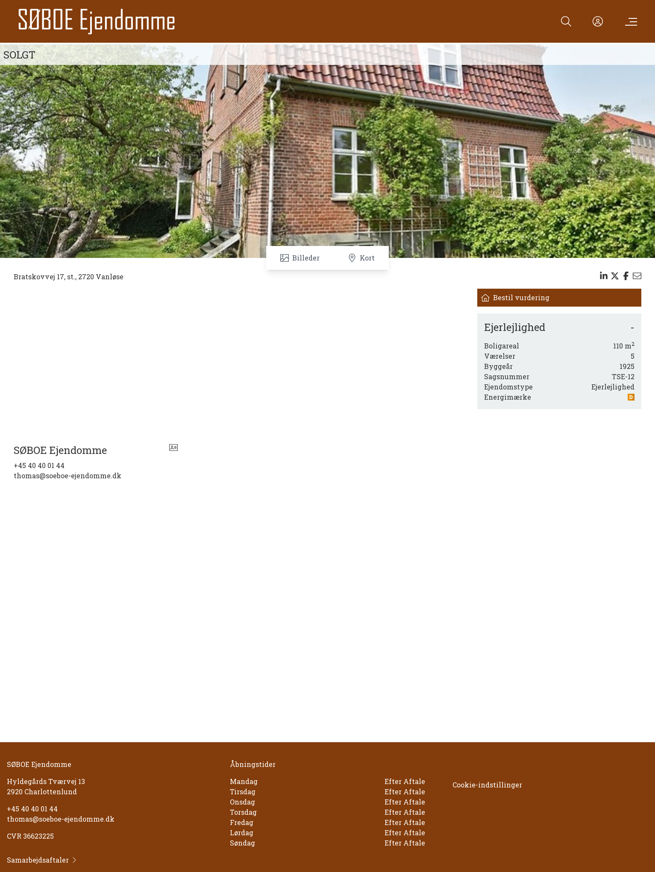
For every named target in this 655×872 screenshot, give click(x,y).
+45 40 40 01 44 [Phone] (39, 465)
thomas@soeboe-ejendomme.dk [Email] (67, 475)
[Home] (96, 21)
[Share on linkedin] (603, 276)
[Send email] (637, 276)
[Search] (566, 21)
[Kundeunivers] (597, 21)
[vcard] (173, 450)
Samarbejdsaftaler (42, 859)
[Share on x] (615, 276)
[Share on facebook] (626, 276)
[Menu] (629, 21)
